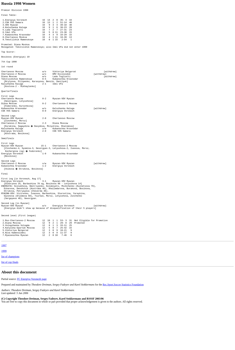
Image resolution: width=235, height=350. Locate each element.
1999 (4, 295)
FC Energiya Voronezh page (32, 323)
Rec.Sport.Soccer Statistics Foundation (123, 328)
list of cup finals (9, 306)
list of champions (10, 300)
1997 (4, 289)
